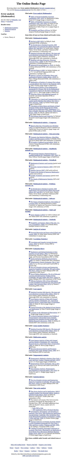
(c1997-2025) (37, 41)
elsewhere (10, 21)
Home (11, 448)
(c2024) (38, 215)
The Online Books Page (30, 3)
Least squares (37, 289)
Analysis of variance (39, 229)
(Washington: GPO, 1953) (41, 17)
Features (27, 451)
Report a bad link (32, 444)
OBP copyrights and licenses (30, 455)
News (21, 451)
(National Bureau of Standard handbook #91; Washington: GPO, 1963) (43, 154)
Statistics (7, 31)
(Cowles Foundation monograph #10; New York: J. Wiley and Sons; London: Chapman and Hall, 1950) (44, 423)
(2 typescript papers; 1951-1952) (43, 369)
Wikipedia (15, 20)
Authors (32, 448)
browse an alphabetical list (22, 10)
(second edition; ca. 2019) (42, 65)
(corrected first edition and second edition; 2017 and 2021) (44, 46)
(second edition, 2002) (43, 252)
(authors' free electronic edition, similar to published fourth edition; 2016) (44, 393)
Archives (33, 451)
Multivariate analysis (39, 337)
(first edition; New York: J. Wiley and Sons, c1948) (45, 101)
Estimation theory (38, 248)
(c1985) (38, 70)
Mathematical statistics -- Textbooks (44, 219)
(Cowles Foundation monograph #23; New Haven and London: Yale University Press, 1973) (44, 282)
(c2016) (44, 138)
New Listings (25, 448)
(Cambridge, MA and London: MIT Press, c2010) (44, 275)
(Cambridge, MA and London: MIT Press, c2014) (44, 269)
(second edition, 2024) (44, 142)
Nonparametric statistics (41, 355)
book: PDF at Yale (37, 408)
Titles (38, 448)
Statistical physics (38, 377)
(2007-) (42, 167)
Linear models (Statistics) (41, 326)
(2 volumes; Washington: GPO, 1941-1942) (42, 22)
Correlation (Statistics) (40, 239)
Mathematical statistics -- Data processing (46, 134)
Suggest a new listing (45, 444)
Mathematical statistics (11, 27)
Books (16, 451)
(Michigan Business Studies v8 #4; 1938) (45, 431)
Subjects (44, 448)
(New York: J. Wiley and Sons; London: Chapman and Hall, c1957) (45, 359)
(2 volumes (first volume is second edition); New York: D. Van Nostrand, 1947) (44, 83)
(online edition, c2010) (43, 76)
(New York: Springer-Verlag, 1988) (42, 349)
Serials (50, 448)
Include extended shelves (47, 8)
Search (17, 448)
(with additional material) (43, 94)
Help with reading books (18, 444)
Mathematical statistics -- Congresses (44, 122)
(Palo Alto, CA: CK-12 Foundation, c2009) (44, 223)
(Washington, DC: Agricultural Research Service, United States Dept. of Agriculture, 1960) (44, 301)
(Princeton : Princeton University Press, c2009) (42, 61)
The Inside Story (43, 451)
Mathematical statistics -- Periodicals (44, 160)
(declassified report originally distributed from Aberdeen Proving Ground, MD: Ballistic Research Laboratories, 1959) (44, 318)
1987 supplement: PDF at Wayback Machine (45, 410)
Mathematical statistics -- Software (44, 198)
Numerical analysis (10, 29)
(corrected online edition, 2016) (44, 54)
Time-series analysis (39, 388)
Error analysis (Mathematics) (42, 13)
